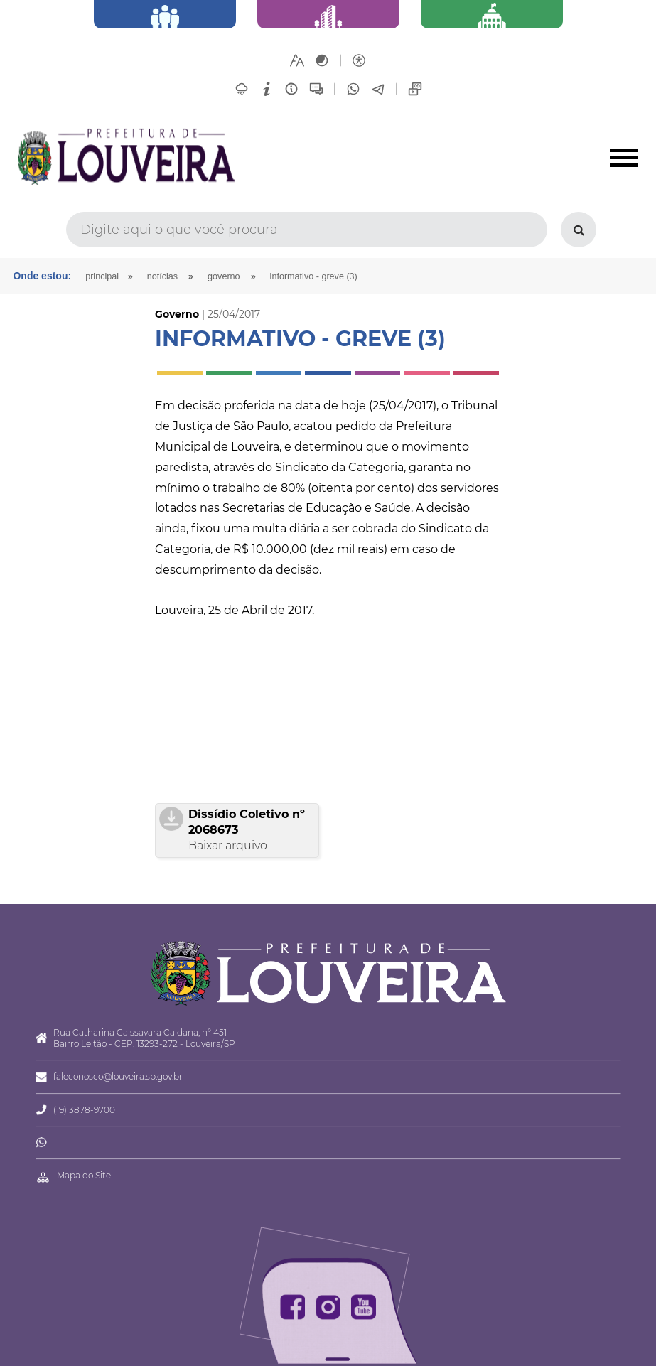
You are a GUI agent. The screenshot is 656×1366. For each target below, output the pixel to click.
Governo (224, 276)
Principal (102, 276)
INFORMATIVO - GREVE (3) (313, 276)
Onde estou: (42, 275)
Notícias (162, 276)
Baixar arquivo (227, 845)
